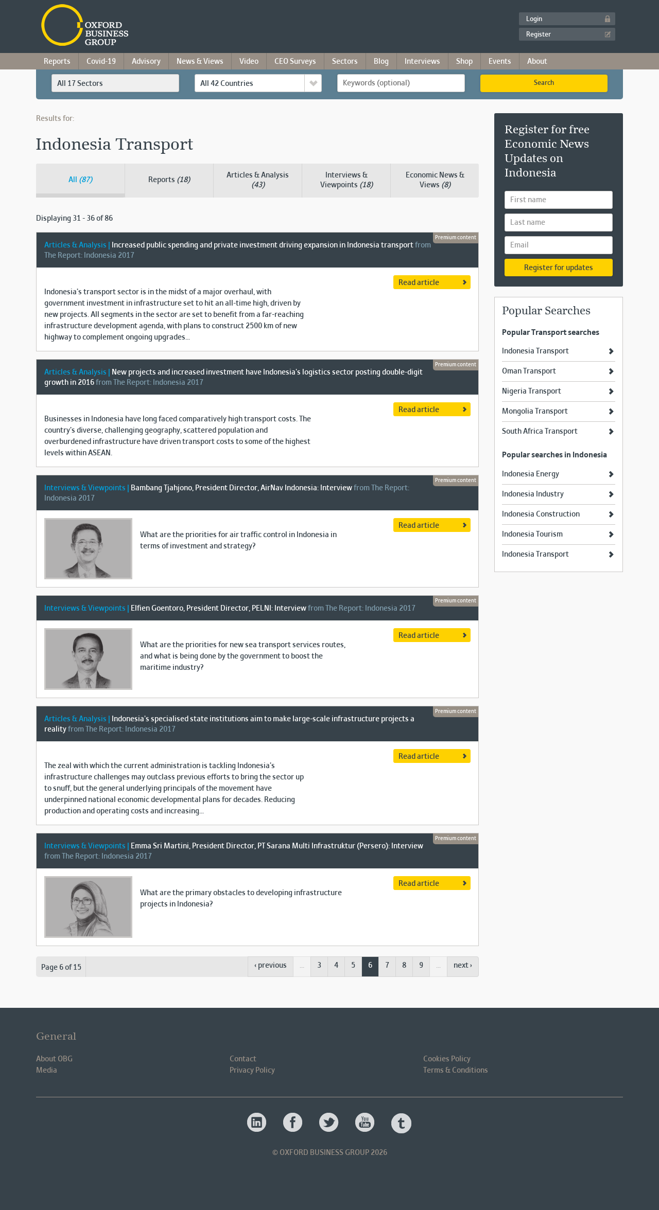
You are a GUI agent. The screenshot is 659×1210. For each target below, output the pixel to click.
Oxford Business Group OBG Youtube (365, 1123)
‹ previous (270, 966)
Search (544, 83)
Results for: (55, 119)
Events (500, 62)
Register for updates (558, 268)
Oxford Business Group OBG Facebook (293, 1123)
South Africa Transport (540, 432)
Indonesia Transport (535, 351)
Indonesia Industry (533, 494)
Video (248, 62)
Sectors (345, 62)
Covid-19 (101, 62)
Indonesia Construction (541, 514)
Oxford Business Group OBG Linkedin (257, 1123)
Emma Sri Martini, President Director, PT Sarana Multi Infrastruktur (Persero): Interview (277, 846)
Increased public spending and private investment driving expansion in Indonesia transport (262, 245)
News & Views (200, 62)
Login (534, 19)
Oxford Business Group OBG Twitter (329, 1123)
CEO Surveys (295, 62)
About (537, 62)
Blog (381, 62)
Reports (57, 62)
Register (538, 35)
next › (463, 966)
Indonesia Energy (530, 474)
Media (46, 1070)
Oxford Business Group (144, 26)
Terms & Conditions (455, 1070)
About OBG (54, 1059)
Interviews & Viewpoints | (86, 488)
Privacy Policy (252, 1070)
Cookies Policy (447, 1059)
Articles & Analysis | (77, 245)
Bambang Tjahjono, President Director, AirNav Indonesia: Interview (241, 488)
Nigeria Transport (531, 391)
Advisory (146, 62)
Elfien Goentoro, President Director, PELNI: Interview (218, 608)
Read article (418, 283)
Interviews (422, 62)
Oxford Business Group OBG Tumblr (401, 1123)
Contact (243, 1059)
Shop (464, 62)
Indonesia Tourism (532, 534)
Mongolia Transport (535, 411)
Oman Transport (529, 371)
